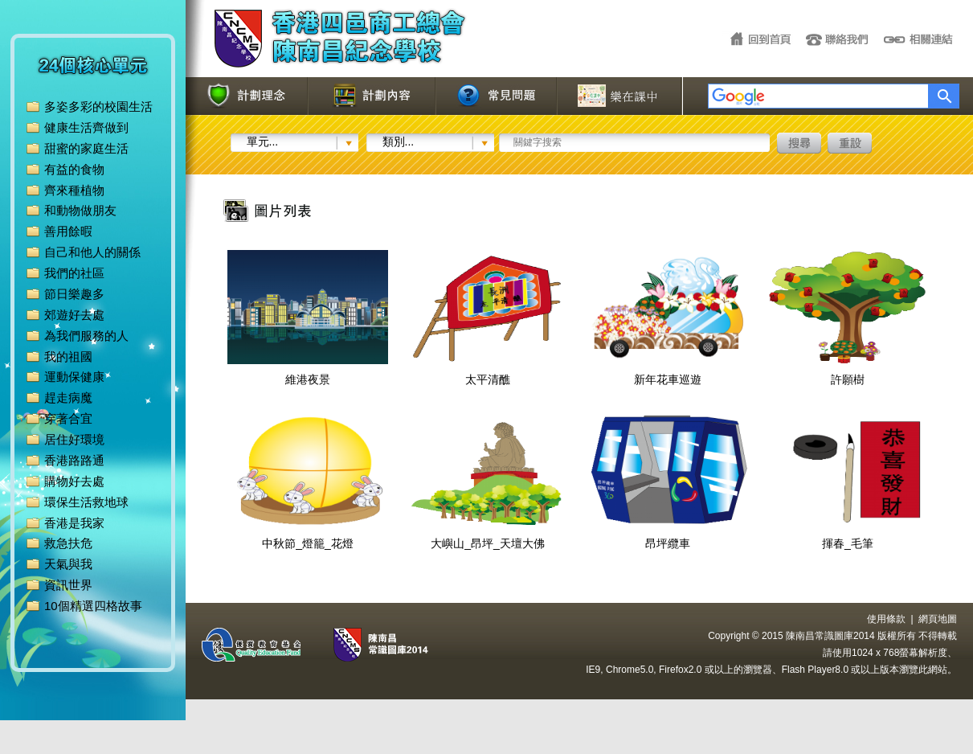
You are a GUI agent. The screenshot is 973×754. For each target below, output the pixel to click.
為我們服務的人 (86, 335)
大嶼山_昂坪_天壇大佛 (487, 537)
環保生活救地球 (86, 502)
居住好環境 (74, 439)
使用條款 (886, 619)
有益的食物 (74, 169)
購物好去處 (74, 481)
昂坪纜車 (667, 537)
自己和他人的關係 (92, 252)
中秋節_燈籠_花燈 (307, 537)
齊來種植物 (74, 190)
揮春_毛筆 (847, 537)
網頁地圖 (937, 619)
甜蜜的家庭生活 (86, 148)
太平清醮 (487, 373)
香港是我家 (74, 523)
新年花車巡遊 (667, 373)
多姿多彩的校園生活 (98, 106)
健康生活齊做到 (86, 127)
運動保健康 (74, 376)
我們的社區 (74, 273)
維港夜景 (307, 373)
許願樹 (847, 373)
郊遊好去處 (74, 315)
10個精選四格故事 (93, 606)
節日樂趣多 (74, 294)
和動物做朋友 (80, 210)
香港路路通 (74, 460)
